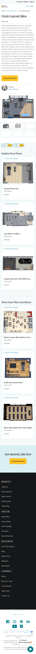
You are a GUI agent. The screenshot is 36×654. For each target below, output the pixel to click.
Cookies (19, 631)
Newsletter (5, 566)
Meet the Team (7, 581)
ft (10, 145)
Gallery (3, 11)
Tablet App (5, 506)
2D (16, 145)
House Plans (6, 521)
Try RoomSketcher (18, 461)
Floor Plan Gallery (7, 546)
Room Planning (7, 536)
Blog (3, 551)
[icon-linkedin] (28, 621)
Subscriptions (6, 492)
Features (4, 487)
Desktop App (6, 501)
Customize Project (9, 78)
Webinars (4, 561)
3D (21, 145)
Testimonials (6, 586)
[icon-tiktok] (21, 626)
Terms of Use (12, 631)
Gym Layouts (12, 11)
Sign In (32, 2)
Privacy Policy (6, 631)
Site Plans (5, 531)
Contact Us (5, 596)
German (21, 614)
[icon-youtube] (14, 626)
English (15, 614)
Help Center (5, 556)
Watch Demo (6, 496)
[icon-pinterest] (21, 621)
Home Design (6, 526)
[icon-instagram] (14, 621)
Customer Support (23, 2)
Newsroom (5, 591)
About (3, 576)
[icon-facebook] (7, 621)
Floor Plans (5, 517)
